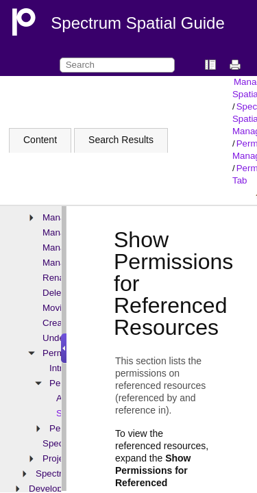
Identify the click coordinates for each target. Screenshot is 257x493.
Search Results (121, 139)
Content (40, 139)
